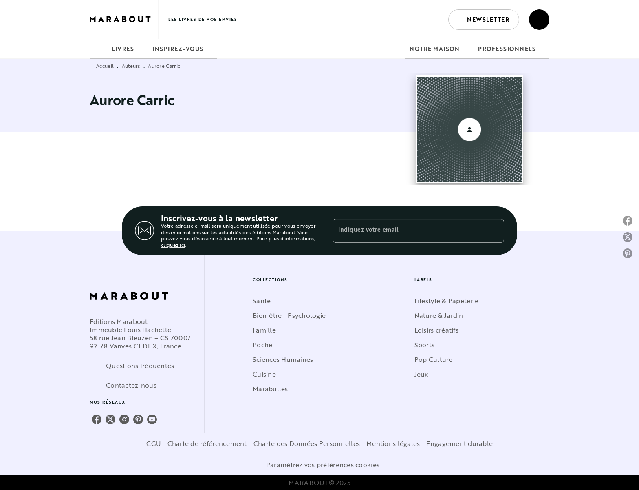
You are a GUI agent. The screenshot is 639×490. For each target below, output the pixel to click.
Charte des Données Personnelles (306, 443)
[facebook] (97, 419)
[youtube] (152, 419)
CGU (153, 443)
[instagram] (124, 419)
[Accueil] (124, 19)
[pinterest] (138, 419)
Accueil (105, 65)
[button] (483, 19)
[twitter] (110, 419)
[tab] (98, 49)
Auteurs (131, 65)
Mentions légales (393, 443)
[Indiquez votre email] (408, 230)
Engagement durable (459, 443)
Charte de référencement (207, 443)
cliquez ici (173, 245)
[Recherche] (539, 19)
